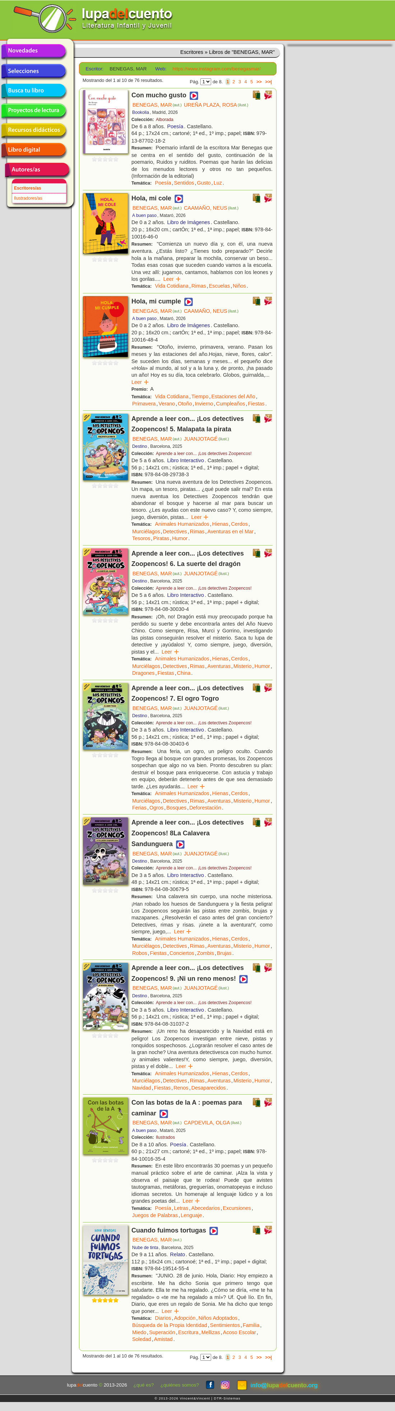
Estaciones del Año (233, 396)
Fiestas (256, 404)
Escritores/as (27, 188)
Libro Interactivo (185, 460)
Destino (139, 446)
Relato (177, 1254)
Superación (162, 1332)
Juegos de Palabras (155, 1215)
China (184, 673)
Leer (172, 279)
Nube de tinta (145, 1247)
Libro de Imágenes (188, 222)
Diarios (163, 1318)
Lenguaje (191, 1215)
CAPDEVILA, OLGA (212, 1122)
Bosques (176, 808)
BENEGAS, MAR (157, 105)
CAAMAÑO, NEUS (211, 208)
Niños (239, 286)
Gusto (203, 183)
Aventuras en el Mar (231, 531)
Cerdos (239, 524)
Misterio (242, 666)
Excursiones (237, 1208)
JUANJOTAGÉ (206, 439)
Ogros (156, 808)
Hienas (220, 524)
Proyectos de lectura (33, 110)
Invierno (204, 404)
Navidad (141, 1088)
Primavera (144, 404)
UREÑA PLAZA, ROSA (216, 105)
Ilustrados (165, 1137)
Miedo (139, 1332)
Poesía (175, 126)
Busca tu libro (33, 91)
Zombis (205, 953)
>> (259, 81)
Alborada (164, 119)
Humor (179, 538)
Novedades (33, 51)
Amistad (163, 1339)
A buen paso (144, 215)
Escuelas (219, 286)
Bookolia (140, 112)
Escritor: (95, 68)
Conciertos (181, 953)
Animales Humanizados (182, 524)
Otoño (185, 404)
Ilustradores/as (28, 198)
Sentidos (184, 183)
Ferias (139, 808)
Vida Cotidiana (172, 286)
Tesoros (141, 538)
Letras (181, 1208)
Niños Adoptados (217, 1318)
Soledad (141, 1339)
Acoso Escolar (239, 1332)
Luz (218, 183)
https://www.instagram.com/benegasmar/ (217, 68)
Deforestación (205, 808)
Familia (251, 1325)
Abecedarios (205, 1208)
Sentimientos (225, 1325)
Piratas (161, 538)
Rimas (198, 286)
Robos (139, 953)
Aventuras (219, 666)
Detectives (175, 531)
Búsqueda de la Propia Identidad (169, 1325)
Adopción (184, 1318)
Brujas (224, 953)
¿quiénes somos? (180, 1385)
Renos (181, 1088)
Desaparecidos (208, 1088)
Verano (167, 404)
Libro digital (33, 150)
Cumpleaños (230, 404)
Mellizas (210, 1332)
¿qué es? (144, 1385)
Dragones (143, 673)
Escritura (188, 1332)
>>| (268, 81)
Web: (160, 68)
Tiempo (199, 396)
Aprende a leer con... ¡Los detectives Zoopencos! (204, 453)
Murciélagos (146, 531)
